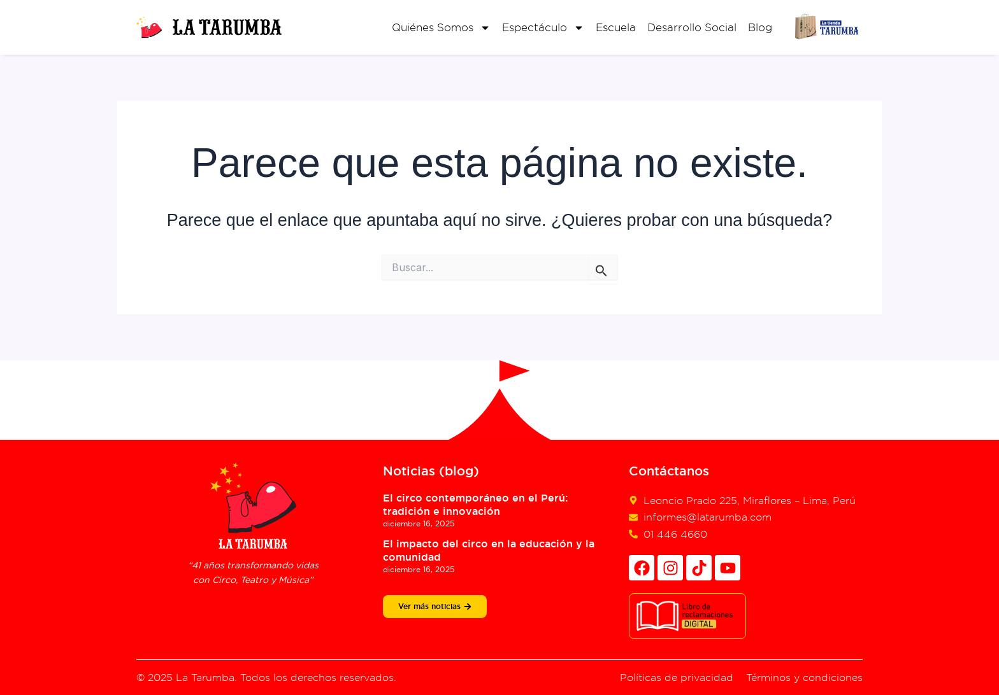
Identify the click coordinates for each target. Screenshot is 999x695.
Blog (760, 27)
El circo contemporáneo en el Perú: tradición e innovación (475, 504)
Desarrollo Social (692, 27)
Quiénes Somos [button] (441, 27)
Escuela (616, 27)
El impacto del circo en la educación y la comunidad (488, 550)
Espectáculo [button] (543, 27)
